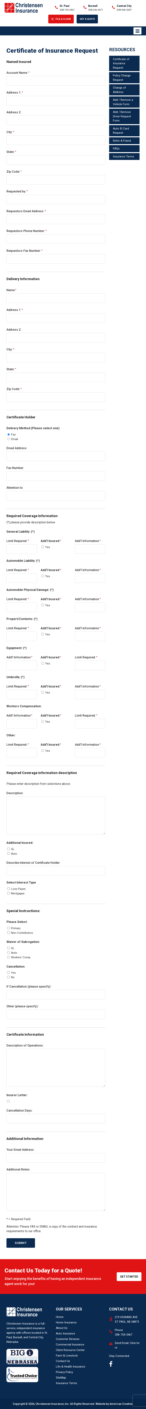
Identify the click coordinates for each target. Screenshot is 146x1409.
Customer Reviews (67, 1339)
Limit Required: (17, 541)
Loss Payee (18, 889)
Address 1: (14, 92)
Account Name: (17, 73)
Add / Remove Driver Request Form (122, 116)
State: (11, 152)
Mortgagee (18, 893)
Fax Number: (15, 468)
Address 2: (13, 112)
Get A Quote (87, 19)
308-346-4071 (95, 9)
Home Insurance (66, 1322)
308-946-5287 (124, 9)
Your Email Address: (20, 1150)
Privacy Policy (64, 1372)
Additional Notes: (18, 1169)
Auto (14, 853)
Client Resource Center (70, 1350)
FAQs (116, 148)
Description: (14, 793)
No (13, 977)
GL (12, 849)
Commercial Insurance (70, 1344)
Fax (13, 434)
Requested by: (17, 191)
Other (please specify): (22, 1006)
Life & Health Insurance (70, 1366)
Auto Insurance (65, 1333)
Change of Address (119, 90)
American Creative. (121, 1403)
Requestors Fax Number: (24, 251)
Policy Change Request (122, 78)
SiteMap (61, 1377)
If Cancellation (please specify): (28, 986)
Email (14, 439)
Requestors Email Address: (26, 211)
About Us (61, 1328)
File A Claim (63, 19)
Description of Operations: (25, 1045)
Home (59, 1317)
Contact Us (63, 1361)
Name (11, 290)
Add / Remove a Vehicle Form (123, 102)
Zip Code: (14, 171)
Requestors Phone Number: (26, 231)
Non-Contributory (22, 933)
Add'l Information (88, 541)
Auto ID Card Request (121, 131)
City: (10, 132)
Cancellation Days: (19, 1110)
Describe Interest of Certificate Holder (33, 863)
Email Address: (16, 448)
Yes (47, 547)
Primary (16, 928)
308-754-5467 (67, 9)
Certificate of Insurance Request (121, 63)
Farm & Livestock (67, 1355)
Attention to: (14, 488)
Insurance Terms (123, 156)
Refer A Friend (122, 140)
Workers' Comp (20, 957)
